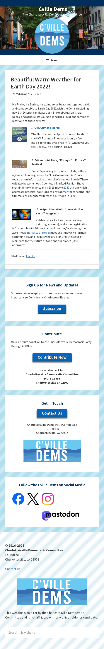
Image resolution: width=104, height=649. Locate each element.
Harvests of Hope (38, 232)
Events (30, 256)
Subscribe (52, 308)
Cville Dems (53, 8)
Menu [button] (54, 60)
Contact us (12, 569)
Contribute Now (52, 357)
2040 (66, 187)
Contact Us (52, 413)
